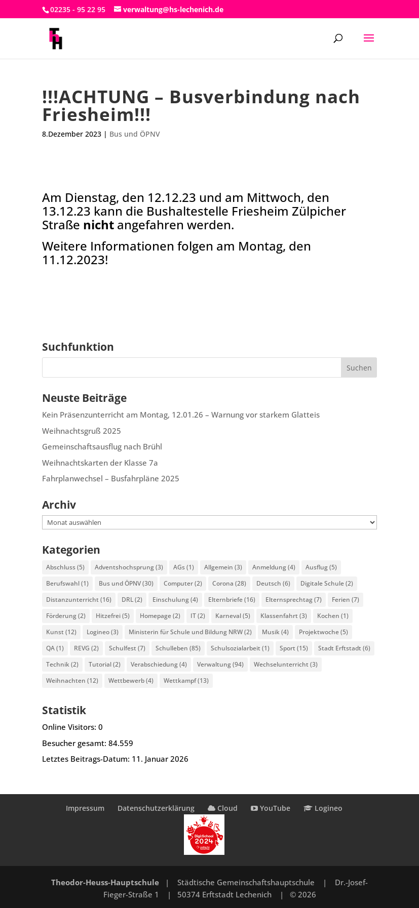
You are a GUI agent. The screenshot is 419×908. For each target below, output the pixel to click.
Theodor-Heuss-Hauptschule (105, 882)
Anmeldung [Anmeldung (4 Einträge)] (273, 567)
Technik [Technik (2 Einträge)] (62, 664)
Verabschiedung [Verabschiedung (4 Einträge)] (159, 664)
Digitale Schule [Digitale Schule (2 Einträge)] (326, 583)
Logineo (322, 808)
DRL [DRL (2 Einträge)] (132, 599)
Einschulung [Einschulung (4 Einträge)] (175, 599)
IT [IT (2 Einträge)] (198, 615)
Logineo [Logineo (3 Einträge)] (103, 632)
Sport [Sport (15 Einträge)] (294, 648)
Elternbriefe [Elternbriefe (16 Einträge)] (231, 599)
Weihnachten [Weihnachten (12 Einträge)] (72, 680)
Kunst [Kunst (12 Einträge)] (61, 632)
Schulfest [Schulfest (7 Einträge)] (127, 648)
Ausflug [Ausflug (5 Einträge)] (321, 567)
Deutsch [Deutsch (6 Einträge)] (273, 583)
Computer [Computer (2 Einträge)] (183, 583)
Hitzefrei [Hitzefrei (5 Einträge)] (113, 615)
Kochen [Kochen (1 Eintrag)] (333, 615)
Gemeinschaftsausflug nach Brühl (102, 446)
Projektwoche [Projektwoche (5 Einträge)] (323, 632)
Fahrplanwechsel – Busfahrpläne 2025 (110, 478)
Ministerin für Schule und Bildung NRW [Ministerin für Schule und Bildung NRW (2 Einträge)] (190, 632)
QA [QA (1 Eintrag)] (55, 648)
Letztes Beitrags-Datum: (87, 759)
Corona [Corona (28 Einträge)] (229, 583)
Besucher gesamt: (75, 743)
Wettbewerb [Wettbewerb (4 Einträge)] (131, 680)
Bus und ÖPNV (134, 134)
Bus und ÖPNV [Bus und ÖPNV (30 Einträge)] (126, 583)
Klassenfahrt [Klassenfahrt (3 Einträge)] (283, 615)
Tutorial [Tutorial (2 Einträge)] (105, 664)
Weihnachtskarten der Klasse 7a (100, 463)
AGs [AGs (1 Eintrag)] (183, 567)
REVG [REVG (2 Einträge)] (86, 648)
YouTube (270, 808)
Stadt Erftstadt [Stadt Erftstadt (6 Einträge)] (344, 648)
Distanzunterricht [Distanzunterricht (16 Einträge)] (78, 599)
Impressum (85, 808)
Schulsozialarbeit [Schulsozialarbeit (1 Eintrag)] (240, 648)
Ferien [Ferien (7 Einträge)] (345, 599)
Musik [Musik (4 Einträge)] (275, 632)
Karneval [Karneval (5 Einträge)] (232, 615)
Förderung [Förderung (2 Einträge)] (66, 615)
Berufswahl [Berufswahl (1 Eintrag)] (67, 583)
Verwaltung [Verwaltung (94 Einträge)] (220, 664)
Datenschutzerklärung (156, 808)
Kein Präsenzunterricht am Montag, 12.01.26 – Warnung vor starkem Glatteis (181, 414)
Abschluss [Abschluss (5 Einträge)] (65, 567)
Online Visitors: (70, 727)
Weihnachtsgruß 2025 (81, 431)
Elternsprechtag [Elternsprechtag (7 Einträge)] (293, 599)
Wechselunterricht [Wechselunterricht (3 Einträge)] (286, 664)
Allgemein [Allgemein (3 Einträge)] (223, 567)
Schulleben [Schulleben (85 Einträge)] (178, 648)
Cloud (223, 808)
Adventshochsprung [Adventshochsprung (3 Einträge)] (129, 567)
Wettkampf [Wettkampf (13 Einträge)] (186, 680)
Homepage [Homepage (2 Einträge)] (160, 615)
